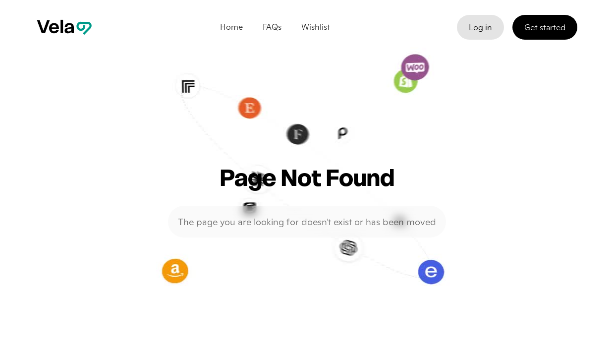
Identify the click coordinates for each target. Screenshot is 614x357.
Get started (544, 27)
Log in (480, 27)
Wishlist (315, 26)
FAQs (272, 26)
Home (231, 26)
